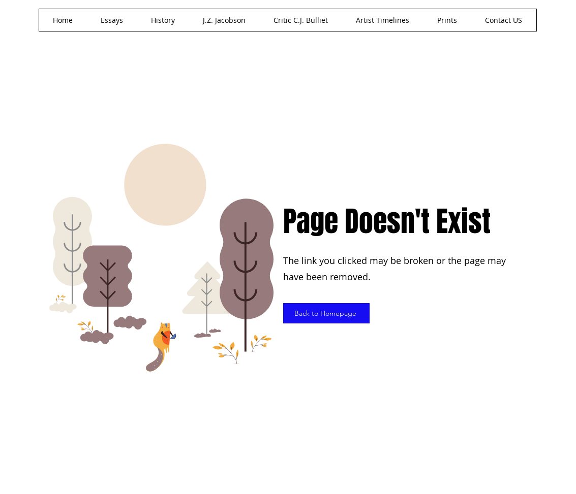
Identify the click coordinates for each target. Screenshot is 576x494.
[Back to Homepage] (326, 313)
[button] (224, 20)
